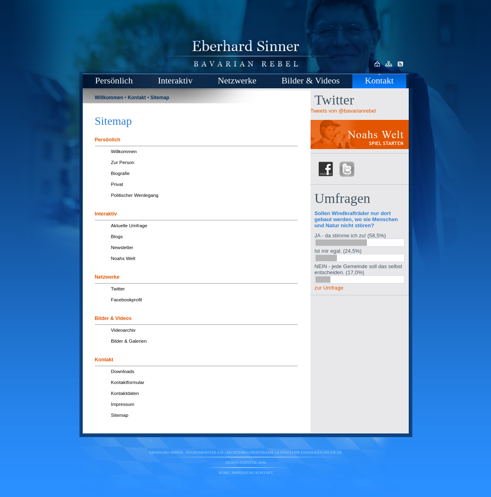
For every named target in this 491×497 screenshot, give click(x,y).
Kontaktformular (128, 382)
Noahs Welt (123, 258)
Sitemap (159, 97)
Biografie (120, 173)
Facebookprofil (126, 299)
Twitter (118, 288)
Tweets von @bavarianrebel (343, 111)
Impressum (123, 404)
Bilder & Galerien (129, 340)
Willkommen (109, 97)
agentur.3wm (252, 463)
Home (224, 473)
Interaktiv (175, 80)
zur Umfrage (329, 288)
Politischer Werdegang (135, 195)
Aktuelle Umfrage (129, 225)
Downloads (123, 371)
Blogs (117, 236)
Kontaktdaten (125, 393)
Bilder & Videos (310, 80)
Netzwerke (237, 80)
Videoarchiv (123, 330)
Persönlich (114, 80)
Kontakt (379, 80)
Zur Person (123, 162)
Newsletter (122, 247)
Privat (117, 184)
